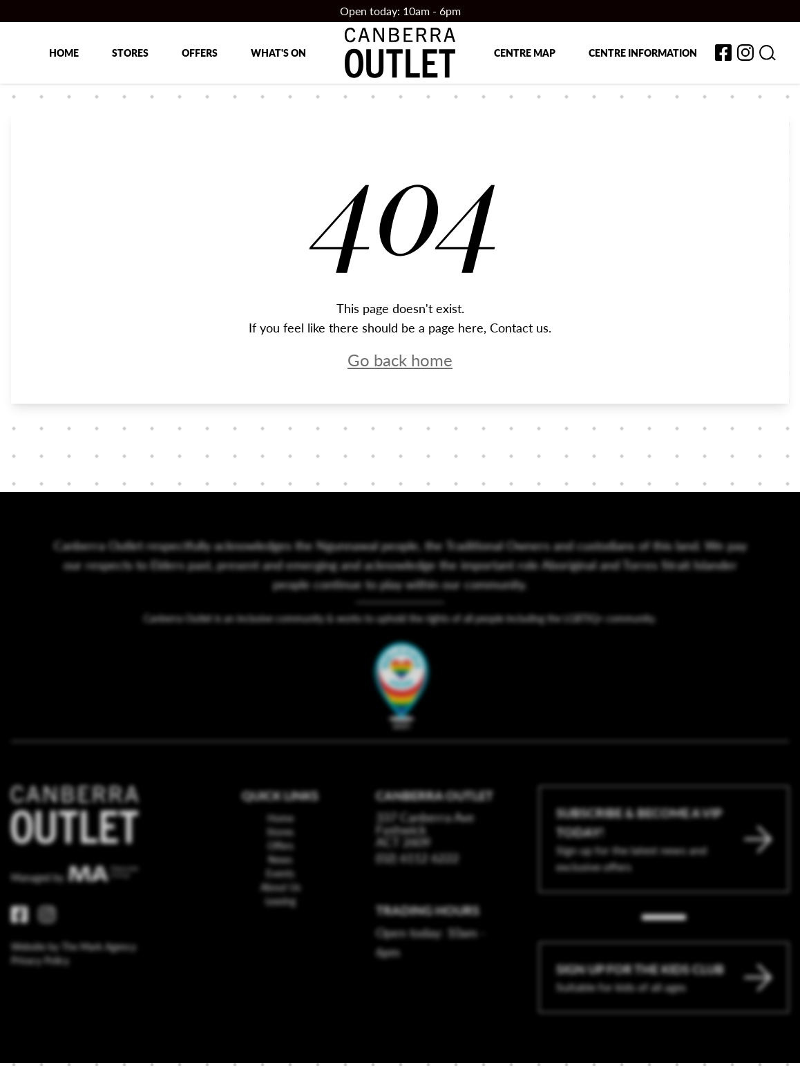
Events (280, 912)
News (280, 898)
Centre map (524, 52)
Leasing (280, 939)
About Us (280, 925)
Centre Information (643, 52)
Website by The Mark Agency (73, 985)
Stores (130, 52)
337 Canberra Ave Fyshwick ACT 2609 (425, 868)
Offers (200, 52)
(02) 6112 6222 (417, 896)
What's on (278, 52)
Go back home (400, 359)
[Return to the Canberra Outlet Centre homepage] (400, 53)
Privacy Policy (40, 999)
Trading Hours (427, 948)
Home (64, 52)
